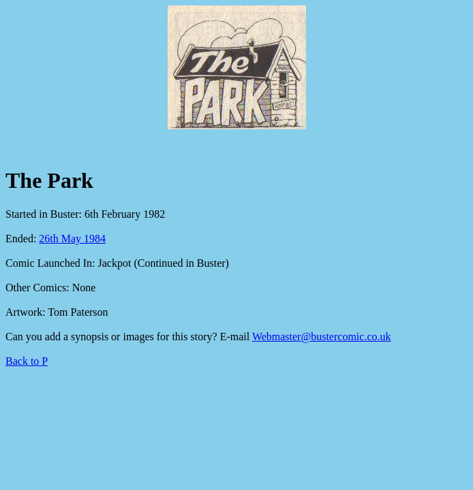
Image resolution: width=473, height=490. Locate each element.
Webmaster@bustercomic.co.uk (321, 336)
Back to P (26, 361)
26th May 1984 (72, 238)
